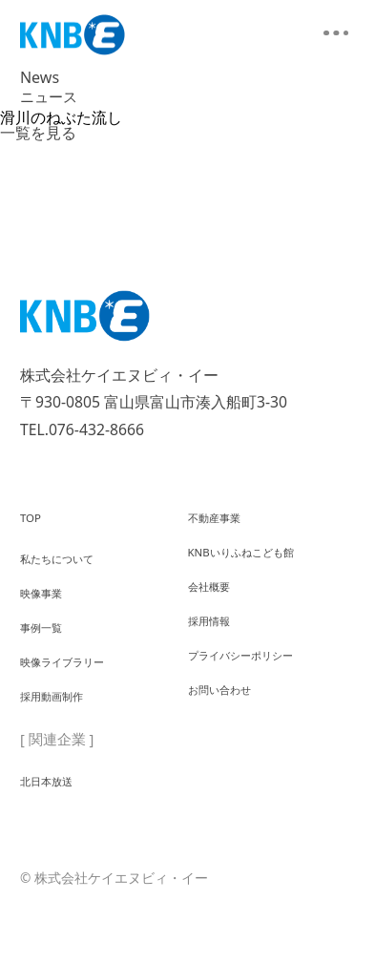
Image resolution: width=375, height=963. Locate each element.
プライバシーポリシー (259, 695)
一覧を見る (38, 132)
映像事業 (48, 607)
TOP (33, 519)
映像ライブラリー (77, 695)
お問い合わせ (231, 739)
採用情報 (216, 651)
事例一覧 (48, 651)
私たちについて (70, 563)
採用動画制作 (63, 739)
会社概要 (216, 607)
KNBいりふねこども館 (259, 563)
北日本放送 (56, 827)
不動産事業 (224, 519)
